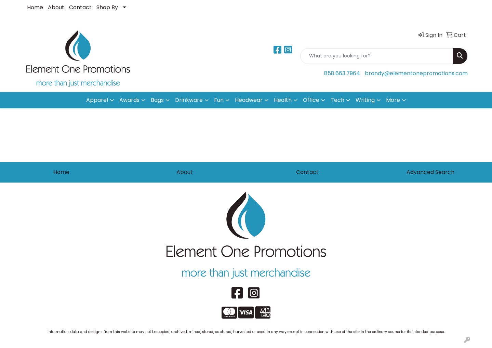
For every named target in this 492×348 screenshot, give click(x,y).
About (56, 7)
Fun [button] (219, 100)
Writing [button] (365, 100)
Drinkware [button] (189, 100)
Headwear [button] (249, 100)
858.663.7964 (342, 73)
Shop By (107, 7)
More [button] (393, 100)
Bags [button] (157, 100)
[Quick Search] (376, 56)
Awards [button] (129, 100)
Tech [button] (337, 100)
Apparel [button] (97, 100)
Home (35, 7)
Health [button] (283, 100)
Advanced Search (430, 172)
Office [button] (311, 100)
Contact (80, 7)
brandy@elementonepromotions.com (416, 73)
